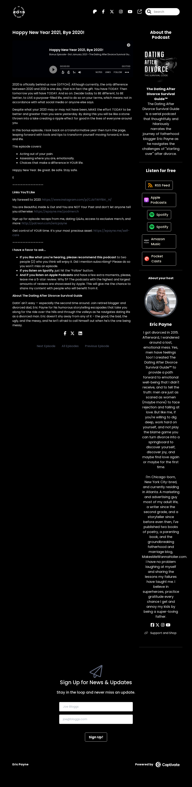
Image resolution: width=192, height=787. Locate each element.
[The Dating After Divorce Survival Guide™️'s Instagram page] (119, 12)
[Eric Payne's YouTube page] (167, 630)
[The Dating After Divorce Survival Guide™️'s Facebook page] (101, 12)
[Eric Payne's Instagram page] (162, 630)
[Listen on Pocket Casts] (159, 264)
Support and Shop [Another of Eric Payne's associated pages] (161, 638)
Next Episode (46, 346)
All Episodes (70, 346)
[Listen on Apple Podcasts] (159, 201)
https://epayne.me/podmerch (56, 211)
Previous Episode (97, 346)
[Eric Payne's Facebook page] (153, 630)
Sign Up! (96, 742)
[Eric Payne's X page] (158, 630)
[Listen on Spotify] (159, 217)
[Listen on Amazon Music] (159, 246)
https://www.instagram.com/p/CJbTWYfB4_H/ (77, 200)
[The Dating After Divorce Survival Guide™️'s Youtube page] (127, 12)
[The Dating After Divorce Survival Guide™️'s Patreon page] (95, 12)
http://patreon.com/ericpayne (44, 223)
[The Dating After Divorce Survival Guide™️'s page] (137, 12)
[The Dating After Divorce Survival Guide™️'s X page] (109, 12)
